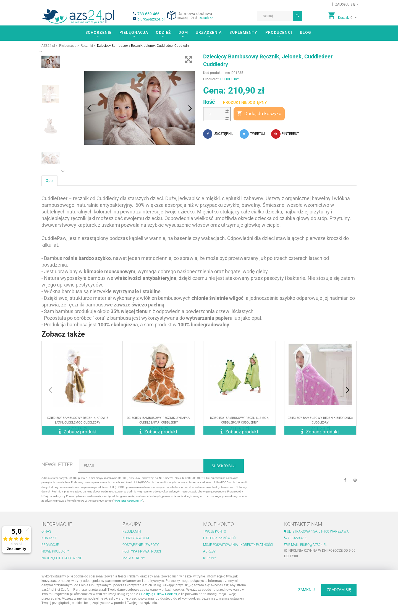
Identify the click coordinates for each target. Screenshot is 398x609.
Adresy (209, 551)
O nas (46, 531)
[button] (345, 4)
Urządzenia (209, 32)
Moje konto (218, 524)
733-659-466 (148, 14)
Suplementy (243, 32)
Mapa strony (133, 558)
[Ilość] (217, 114)
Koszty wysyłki (135, 538)
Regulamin (131, 531)
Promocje (50, 545)
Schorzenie (98, 32)
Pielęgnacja (133, 32)
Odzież (163, 32)
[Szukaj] (297, 16)
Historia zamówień (219, 538)
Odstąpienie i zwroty (140, 545)
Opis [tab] (49, 179)
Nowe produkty (55, 551)
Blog (305, 32)
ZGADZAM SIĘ (339, 589)
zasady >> (206, 18)
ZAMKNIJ (306, 589)
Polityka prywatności (141, 551)
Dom (183, 32)
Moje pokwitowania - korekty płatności (238, 545)
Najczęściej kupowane (61, 558)
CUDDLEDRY (229, 79)
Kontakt (49, 538)
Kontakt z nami (304, 524)
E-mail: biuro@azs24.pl (305, 545)
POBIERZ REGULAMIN (128, 500)
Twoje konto (214, 531)
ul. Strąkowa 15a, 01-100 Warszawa (316, 531)
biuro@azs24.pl (150, 19)
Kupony (209, 558)
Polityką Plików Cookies (159, 594)
